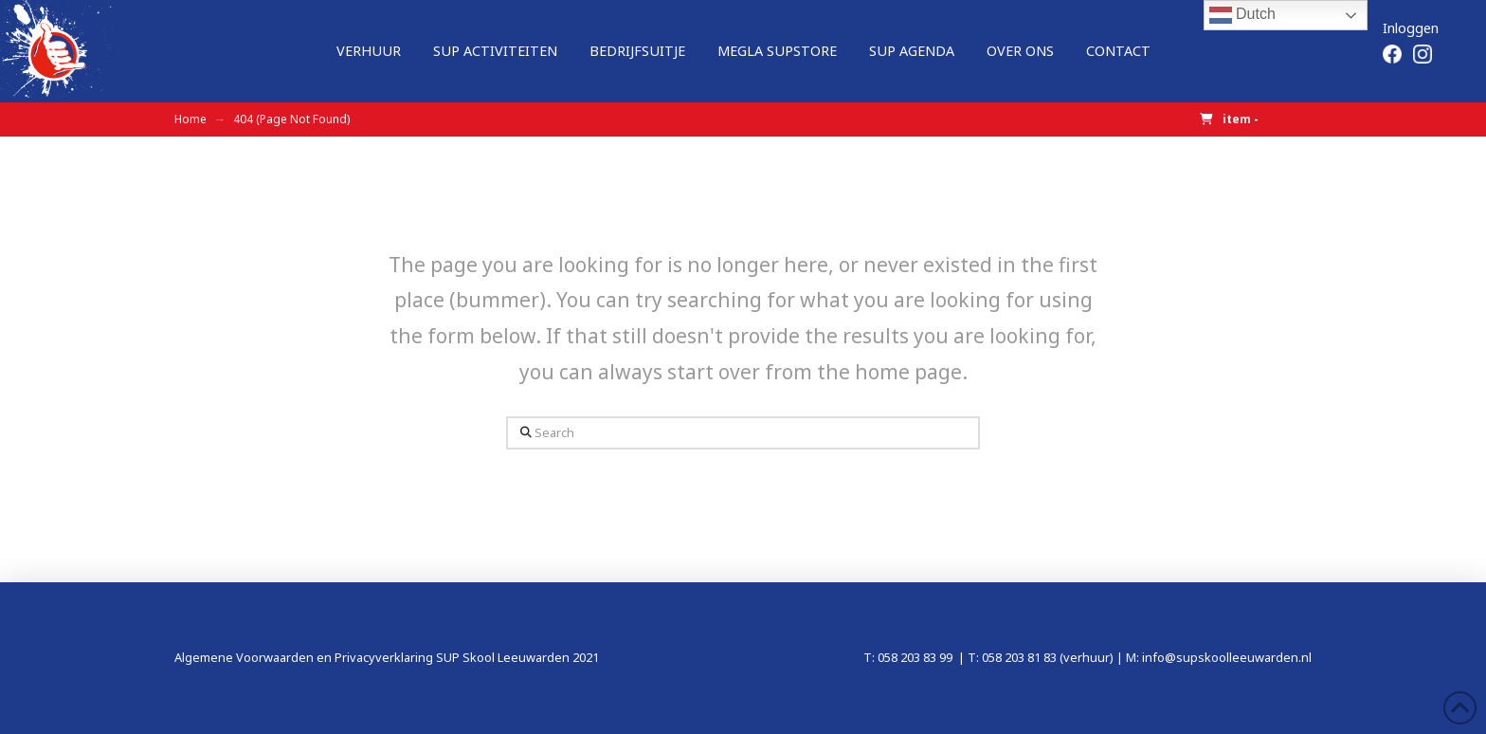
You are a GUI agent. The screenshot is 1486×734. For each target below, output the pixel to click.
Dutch (1242, 15)
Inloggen (1411, 28)
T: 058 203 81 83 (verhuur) (1041, 657)
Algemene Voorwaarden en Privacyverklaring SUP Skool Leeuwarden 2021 (386, 657)
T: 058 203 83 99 (909, 657)
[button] (1229, 120)
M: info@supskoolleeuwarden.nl (1219, 657)
